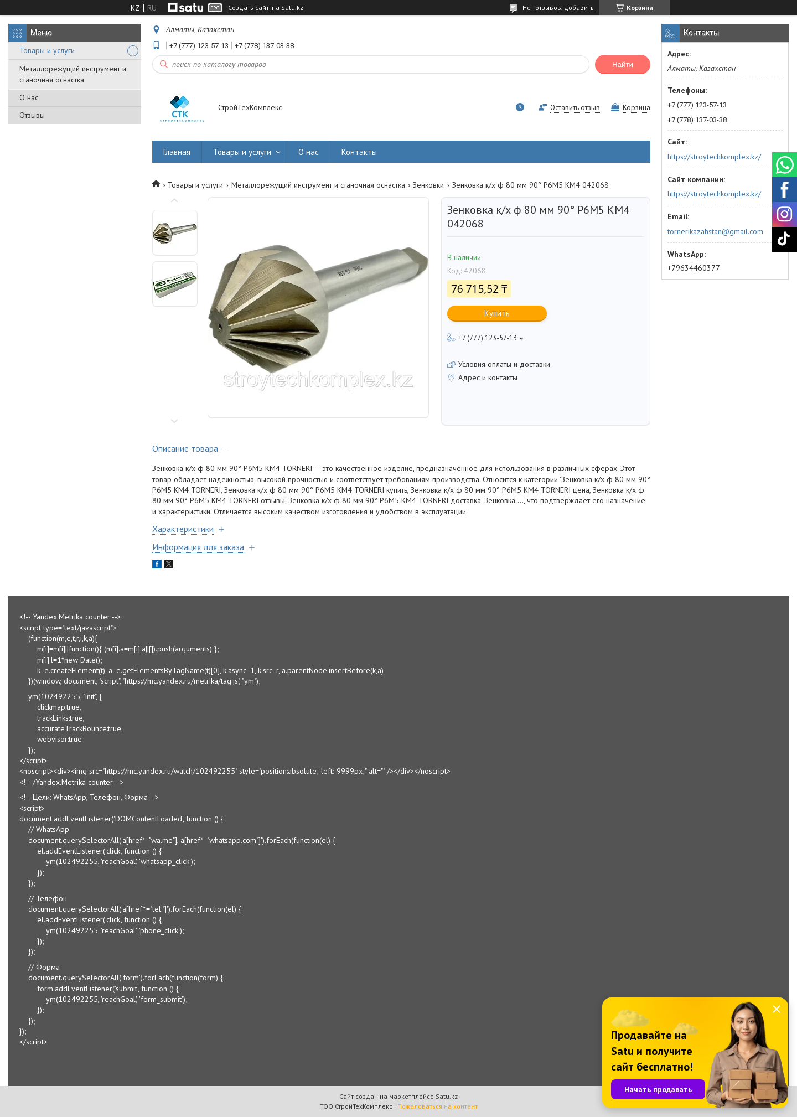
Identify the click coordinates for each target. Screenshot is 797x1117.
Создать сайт (248, 8)
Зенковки (428, 185)
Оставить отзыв (575, 107)
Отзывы (32, 115)
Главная (176, 152)
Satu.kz (447, 1096)
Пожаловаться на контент (437, 1106)
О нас (28, 97)
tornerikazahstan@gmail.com (715, 231)
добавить (579, 7)
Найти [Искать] (622, 64)
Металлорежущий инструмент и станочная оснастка (72, 74)
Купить (497, 313)
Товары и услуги (47, 50)
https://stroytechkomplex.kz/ (714, 157)
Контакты (359, 152)
